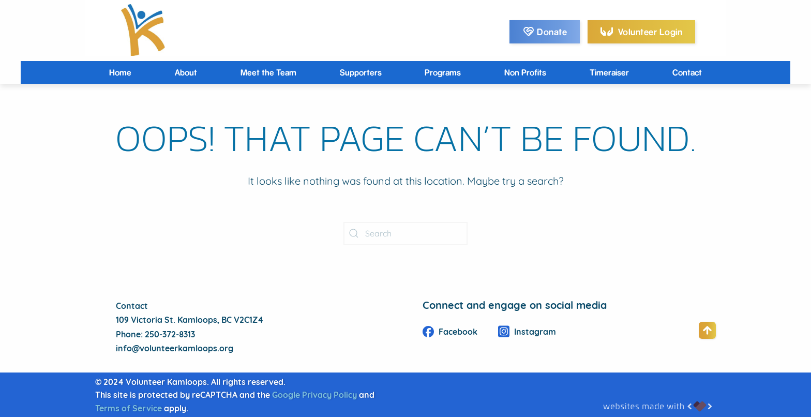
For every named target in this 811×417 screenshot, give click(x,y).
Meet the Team (268, 72)
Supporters (361, 72)
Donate (544, 31)
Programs (443, 72)
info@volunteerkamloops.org (174, 349)
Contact (687, 72)
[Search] (405, 233)
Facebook (450, 333)
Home (120, 72)
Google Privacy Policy (314, 396)
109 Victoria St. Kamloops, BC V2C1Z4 (189, 321)
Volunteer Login (641, 31)
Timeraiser (609, 72)
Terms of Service (128, 409)
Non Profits (525, 72)
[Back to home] (142, 30)
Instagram (527, 333)
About (186, 72)
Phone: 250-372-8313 (155, 335)
